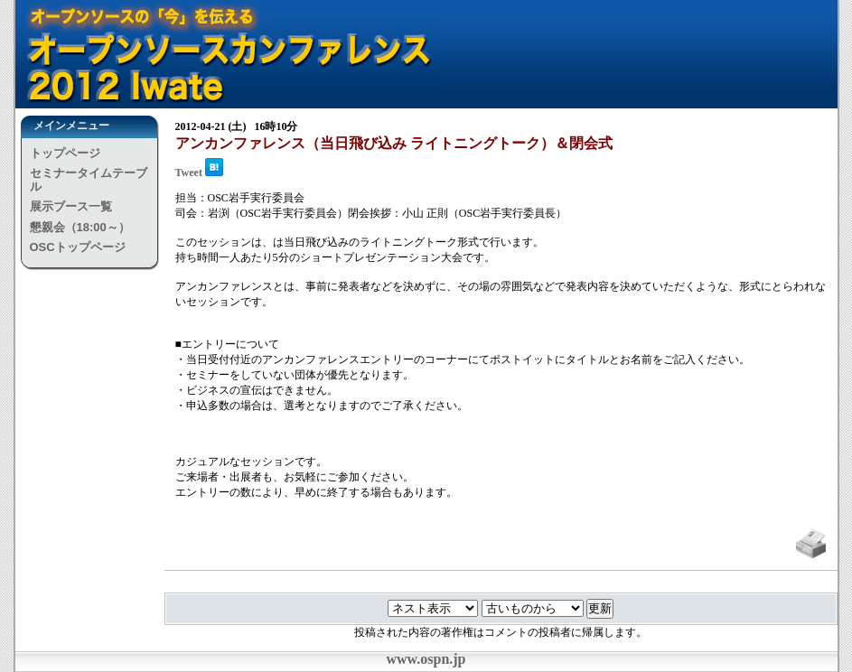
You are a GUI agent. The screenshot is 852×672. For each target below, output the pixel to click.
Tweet (188, 172)
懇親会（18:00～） (80, 227)
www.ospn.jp (425, 659)
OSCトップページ (78, 247)
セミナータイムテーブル (88, 179)
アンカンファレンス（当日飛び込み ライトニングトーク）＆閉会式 (394, 143)
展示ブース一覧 (71, 206)
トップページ (65, 153)
